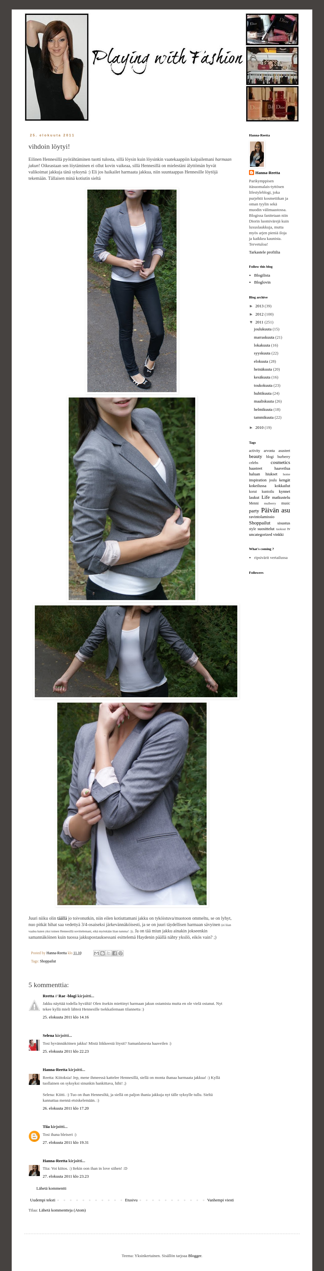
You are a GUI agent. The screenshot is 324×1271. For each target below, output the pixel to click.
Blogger (194, 1255)
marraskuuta (265, 337)
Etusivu (131, 1200)
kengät (284, 480)
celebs (253, 463)
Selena (48, 1035)
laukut (254, 497)
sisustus (283, 523)
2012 (260, 314)
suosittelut (266, 528)
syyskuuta (262, 353)
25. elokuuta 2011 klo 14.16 (66, 1017)
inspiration (258, 480)
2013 (260, 306)
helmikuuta (264, 409)
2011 (260, 322)
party (254, 510)
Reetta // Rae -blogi (60, 995)
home (286, 474)
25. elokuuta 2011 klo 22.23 (66, 1051)
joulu (273, 480)
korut (253, 492)
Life (265, 497)
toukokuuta (264, 385)
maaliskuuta (264, 401)
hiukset (271, 474)
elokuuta (261, 361)
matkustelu (281, 497)
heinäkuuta (263, 369)
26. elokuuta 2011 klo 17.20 (66, 1108)
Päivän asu (275, 510)
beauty (255, 456)
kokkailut (282, 485)
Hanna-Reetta (55, 1069)
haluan (254, 474)
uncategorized (260, 534)
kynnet (284, 491)
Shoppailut (48, 961)
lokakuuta (262, 345)
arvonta (269, 451)
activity (254, 451)
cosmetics (280, 462)
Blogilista (262, 275)
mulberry (270, 503)
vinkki (278, 534)
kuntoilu (268, 492)
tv (288, 529)
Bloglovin (262, 282)
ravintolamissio (261, 516)
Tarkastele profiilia (264, 252)
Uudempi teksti (42, 1200)
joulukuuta (263, 329)
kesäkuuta (262, 377)
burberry (283, 457)
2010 (260, 427)
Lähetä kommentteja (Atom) (62, 1210)
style (252, 529)
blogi (270, 457)
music (285, 503)
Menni (254, 503)
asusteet (284, 451)
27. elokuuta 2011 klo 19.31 (66, 1142)
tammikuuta (264, 417)
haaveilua (282, 468)
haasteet (255, 468)
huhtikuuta (263, 393)
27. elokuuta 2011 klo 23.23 (66, 1176)
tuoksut (281, 529)
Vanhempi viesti (220, 1200)
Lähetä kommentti (51, 1188)
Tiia (46, 1126)
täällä (62, 918)
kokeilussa (257, 485)
